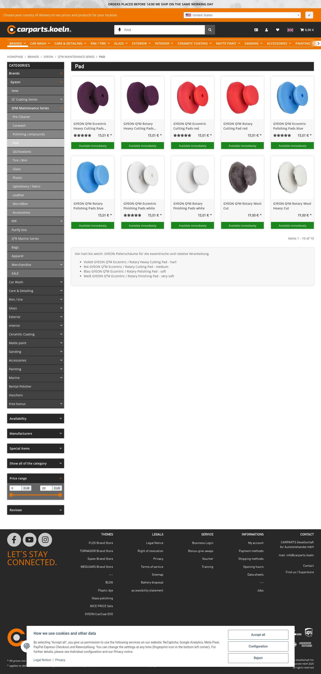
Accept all (258, 635)
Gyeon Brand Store (100, 558)
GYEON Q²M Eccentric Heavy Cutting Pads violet (89, 126)
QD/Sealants (22, 151)
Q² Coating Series (25, 99)
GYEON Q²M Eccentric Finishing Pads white (140, 205)
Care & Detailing (21, 291)
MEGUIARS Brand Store (97, 567)
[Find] (159, 30)
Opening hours (253, 567)
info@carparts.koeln (300, 555)
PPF (14, 221)
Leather (18, 195)
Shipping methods (251, 558)
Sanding (15, 351)
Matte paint (17, 343)
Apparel (17, 256)
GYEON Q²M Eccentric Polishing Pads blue (289, 126)
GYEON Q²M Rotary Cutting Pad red (238, 126)
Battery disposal (152, 582)
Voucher (207, 558)
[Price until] (46, 488)
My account (256, 543)
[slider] (11, 495)
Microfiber (20, 204)
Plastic (17, 178)
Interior (14, 325)
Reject (258, 658)
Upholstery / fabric (27, 186)
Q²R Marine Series (25, 238)
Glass (17, 169)
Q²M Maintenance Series (30, 108)
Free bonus (17, 404)
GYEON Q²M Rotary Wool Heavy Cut (292, 205)
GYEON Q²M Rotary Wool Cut (242, 205)
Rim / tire (16, 299)
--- (111, 574)
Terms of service (152, 567)
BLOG (109, 582)
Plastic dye (105, 590)
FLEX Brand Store (101, 543)
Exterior (15, 317)
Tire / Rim (20, 160)
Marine (14, 378)
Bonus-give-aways (200, 551)
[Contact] (256, 30)
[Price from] (15, 488)
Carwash (19, 125)
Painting (15, 369)
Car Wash (16, 282)
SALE (15, 273)
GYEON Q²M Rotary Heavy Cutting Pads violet (139, 126)
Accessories (21, 212)
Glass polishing (102, 598)
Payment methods (251, 551)
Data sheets (256, 574)
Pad (16, 143)
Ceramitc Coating (22, 334)
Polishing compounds (29, 134)
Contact (308, 565)
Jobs (260, 590)
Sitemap (157, 574)
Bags (15, 247)
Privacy (60, 660)
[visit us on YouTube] (30, 540)
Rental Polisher (20, 386)
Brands (14, 73)
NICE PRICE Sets (101, 606)
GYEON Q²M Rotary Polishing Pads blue (88, 205)
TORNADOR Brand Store (96, 551)
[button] (267, 29)
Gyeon (15, 82)
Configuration (257, 646)
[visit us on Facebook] (14, 540)
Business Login (202, 543)
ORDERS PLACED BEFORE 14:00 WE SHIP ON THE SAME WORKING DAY (160, 4)
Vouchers (16, 395)
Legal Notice (42, 660)
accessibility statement (147, 590)
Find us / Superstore (300, 572)
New (15, 91)
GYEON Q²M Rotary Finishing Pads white (189, 205)
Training (207, 567)
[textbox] (242, 15)
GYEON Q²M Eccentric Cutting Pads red (189, 126)
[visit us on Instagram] (45, 540)
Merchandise (21, 265)
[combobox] (242, 15)
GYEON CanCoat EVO (99, 614)
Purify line (19, 230)
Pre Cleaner (21, 117)
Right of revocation (150, 551)
